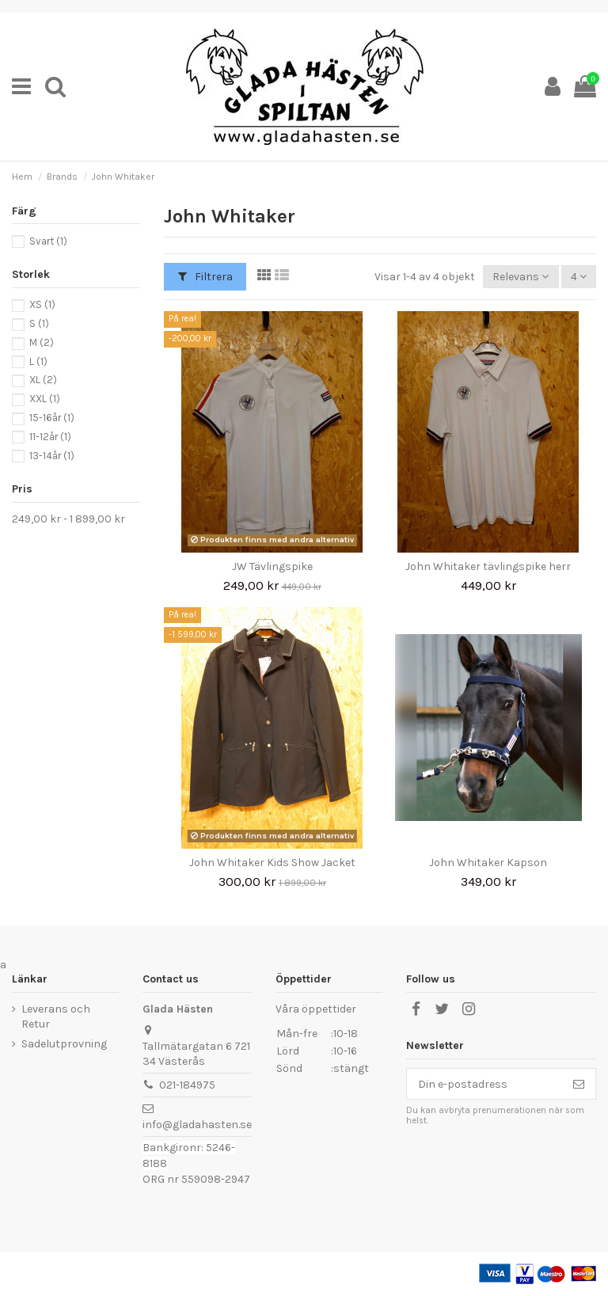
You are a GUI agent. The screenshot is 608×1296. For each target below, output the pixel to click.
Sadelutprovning (64, 1044)
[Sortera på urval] (520, 276)
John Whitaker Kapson (488, 862)
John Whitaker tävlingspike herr (488, 566)
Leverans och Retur (55, 1017)
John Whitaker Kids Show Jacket (272, 862)
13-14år (51, 456)
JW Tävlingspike (272, 566)
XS (42, 304)
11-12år (50, 437)
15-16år (51, 418)
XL (43, 380)
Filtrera (205, 276)
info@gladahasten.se (197, 1124)
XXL (44, 399)
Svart (48, 241)
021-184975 (187, 1085)
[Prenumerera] (578, 1084)
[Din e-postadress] (484, 1084)
